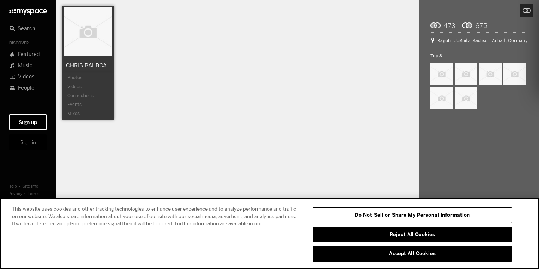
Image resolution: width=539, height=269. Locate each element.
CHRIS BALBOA (86, 65)
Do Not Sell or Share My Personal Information (412, 214)
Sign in (28, 142)
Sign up (28, 122)
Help (12, 186)
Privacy (15, 193)
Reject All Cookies (412, 234)
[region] (269, 233)
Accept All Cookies (412, 253)
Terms (34, 193)
